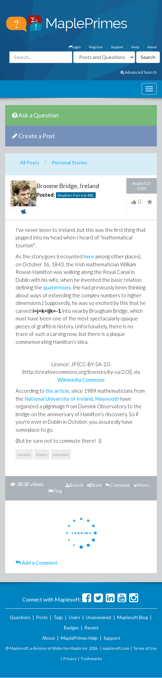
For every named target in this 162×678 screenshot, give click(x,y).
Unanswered (98, 617)
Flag (55, 491)
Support (117, 47)
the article (57, 391)
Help (135, 47)
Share (94, 485)
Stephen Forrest (72, 195)
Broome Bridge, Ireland (67, 185)
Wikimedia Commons (81, 380)
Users (74, 617)
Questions (20, 617)
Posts (42, 617)
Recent (91, 627)
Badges (71, 627)
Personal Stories (69, 162)
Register (96, 47)
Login (75, 47)
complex (24, 454)
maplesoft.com (116, 648)
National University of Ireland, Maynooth (72, 398)
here (89, 256)
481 (90, 195)
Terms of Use (145, 648)
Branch (74, 485)
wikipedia (61, 454)
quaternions (57, 287)
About (152, 47)
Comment (117, 485)
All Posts (29, 162)
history (41, 454)
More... (142, 485)
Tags (58, 617)
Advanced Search (139, 72)
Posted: (45, 195)
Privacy (70, 658)
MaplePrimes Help (79, 638)
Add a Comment (36, 562)
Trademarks (91, 658)
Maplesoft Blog (132, 617)
